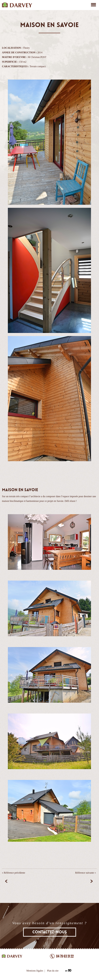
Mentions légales (34, 970)
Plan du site (53, 970)
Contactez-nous (49, 932)
